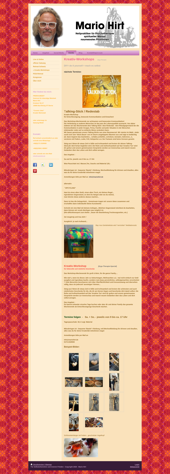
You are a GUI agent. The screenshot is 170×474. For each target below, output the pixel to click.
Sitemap (48, 465)
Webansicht (134, 467)
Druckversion (37, 465)
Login (137, 465)
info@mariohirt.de (39, 156)
